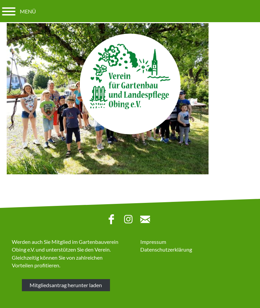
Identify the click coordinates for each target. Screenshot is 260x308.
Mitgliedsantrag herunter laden (66, 285)
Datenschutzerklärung (166, 249)
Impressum (153, 241)
